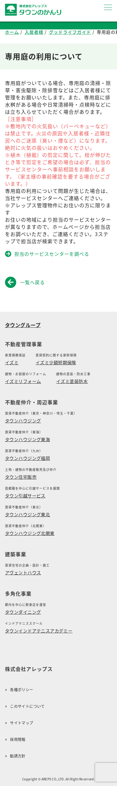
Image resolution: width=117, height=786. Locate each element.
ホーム (12, 32)
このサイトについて (27, 706)
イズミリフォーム (23, 381)
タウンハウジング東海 (27, 439)
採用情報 (17, 739)
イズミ (11, 362)
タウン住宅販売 (21, 477)
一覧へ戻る (26, 282)
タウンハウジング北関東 (30, 533)
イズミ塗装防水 (72, 381)
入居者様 (34, 32)
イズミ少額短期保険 (56, 362)
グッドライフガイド (70, 32)
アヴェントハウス (23, 572)
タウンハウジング (23, 420)
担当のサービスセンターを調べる (47, 253)
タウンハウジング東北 (27, 514)
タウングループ (23, 325)
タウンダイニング (23, 612)
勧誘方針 (17, 756)
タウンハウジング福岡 (27, 458)
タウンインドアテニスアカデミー (38, 630)
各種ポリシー (21, 690)
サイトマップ (21, 723)
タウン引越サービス (25, 495)
